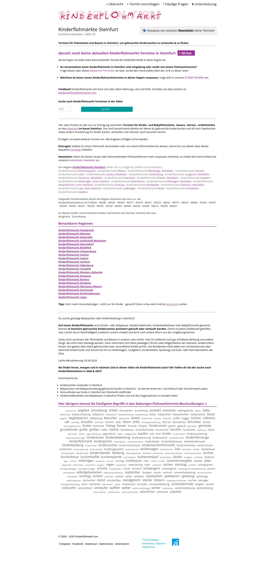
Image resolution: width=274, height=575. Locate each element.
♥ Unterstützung (204, 4)
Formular (75, 149)
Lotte (71, 174)
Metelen (73, 192)
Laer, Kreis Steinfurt (79, 188)
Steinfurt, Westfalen (182, 184)
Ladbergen (119, 188)
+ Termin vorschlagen (143, 4)
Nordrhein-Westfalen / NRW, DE (76, 34)
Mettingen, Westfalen (169, 181)
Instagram (64, 543)
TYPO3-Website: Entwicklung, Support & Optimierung (154, 543)
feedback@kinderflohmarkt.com (77, 92)
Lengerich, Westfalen (187, 174)
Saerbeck (119, 177)
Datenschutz (106, 543)
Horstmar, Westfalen (80, 177)
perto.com (173, 304)
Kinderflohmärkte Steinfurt (88, 29)
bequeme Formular (102, 70)
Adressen (72, 128)
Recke (151, 188)
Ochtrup (109, 184)
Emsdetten (182, 188)
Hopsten (195, 177)
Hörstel (189, 170)
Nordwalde (142, 184)
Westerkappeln (77, 170)
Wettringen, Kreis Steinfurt (83, 181)
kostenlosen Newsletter (83, 160)
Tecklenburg (146, 174)
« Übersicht (114, 4)
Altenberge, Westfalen (150, 170)
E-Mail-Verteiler (194, 77)
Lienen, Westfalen (106, 174)
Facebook (77, 543)
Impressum (91, 543)
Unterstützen (122, 543)
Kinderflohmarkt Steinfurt (89, 167)
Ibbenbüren (128, 181)
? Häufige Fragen (175, 4)
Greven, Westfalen (157, 177)
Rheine (112, 170)
